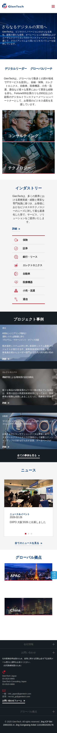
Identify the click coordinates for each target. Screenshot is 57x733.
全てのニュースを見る (27, 543)
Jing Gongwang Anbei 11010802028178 (34, 725)
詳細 (14, 228)
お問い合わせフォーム (12, 700)
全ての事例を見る (27, 455)
